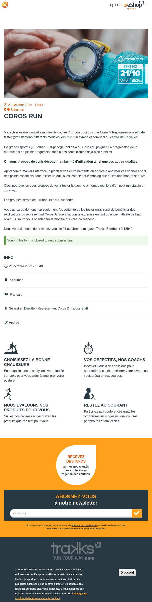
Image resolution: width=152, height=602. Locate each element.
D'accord (127, 572)
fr (118, 5)
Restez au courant (105, 405)
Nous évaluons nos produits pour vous (27, 407)
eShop (134, 5)
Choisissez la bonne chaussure (27, 362)
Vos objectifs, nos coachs (114, 360)
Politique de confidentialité (85, 525)
